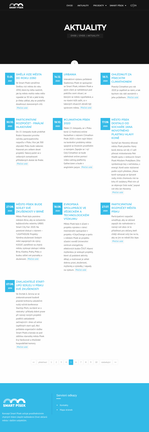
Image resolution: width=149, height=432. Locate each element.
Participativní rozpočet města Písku (123, 208)
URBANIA (70, 74)
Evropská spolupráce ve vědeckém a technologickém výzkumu (76, 212)
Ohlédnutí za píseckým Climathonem (121, 78)
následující (106, 362)
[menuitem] (69, 5)
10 (96, 362)
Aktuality (83, 5)
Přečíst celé (22, 107)
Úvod (69, 5)
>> (115, 362)
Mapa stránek (66, 409)
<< (34, 362)
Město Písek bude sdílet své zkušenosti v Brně (30, 208)
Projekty (98, 5)
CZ (131, 5)
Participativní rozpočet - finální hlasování (30, 123)
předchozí (42, 362)
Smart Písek (117, 5)
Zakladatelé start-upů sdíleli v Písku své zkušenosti (30, 285)
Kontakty (64, 405)
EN (135, 5)
